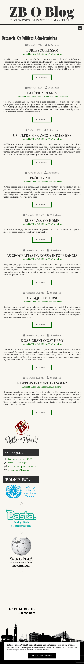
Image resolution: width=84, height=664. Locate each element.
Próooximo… (42, 178)
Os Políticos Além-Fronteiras (49, 54)
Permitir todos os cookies (42, 655)
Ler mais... (42, 77)
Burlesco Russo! (42, 50)
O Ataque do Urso (42, 298)
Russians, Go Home (42, 220)
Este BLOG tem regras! (18, 463)
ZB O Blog (42, 11)
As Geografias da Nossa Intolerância (42, 255)
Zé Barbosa (52, 45)
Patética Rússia (42, 93)
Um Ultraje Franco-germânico (42, 135)
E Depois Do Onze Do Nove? (42, 383)
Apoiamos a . (18, 470)
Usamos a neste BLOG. (23, 466)
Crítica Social (36, 97)
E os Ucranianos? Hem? (42, 340)
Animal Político (29, 54)
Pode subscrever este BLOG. (20, 459)
